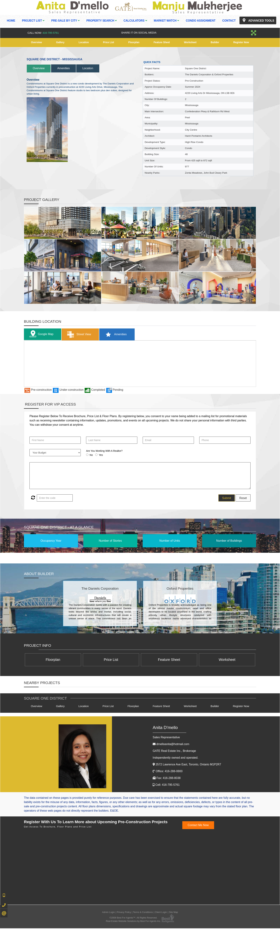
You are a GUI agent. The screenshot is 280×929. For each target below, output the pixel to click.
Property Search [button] (101, 20)
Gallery (60, 42)
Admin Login (108, 912)
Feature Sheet (161, 42)
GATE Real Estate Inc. (174, 751)
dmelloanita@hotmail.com (172, 744)
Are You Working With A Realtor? (104, 450)
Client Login (161, 912)
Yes (101, 455)
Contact (229, 20)
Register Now (241, 42)
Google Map (41, 334)
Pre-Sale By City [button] (65, 20)
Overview (36, 42)
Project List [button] (33, 20)
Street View (81, 334)
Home (11, 20)
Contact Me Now (198, 825)
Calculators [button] (135, 20)
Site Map (173, 912)
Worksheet (190, 42)
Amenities (67, 68)
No (91, 455)
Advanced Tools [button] (257, 20)
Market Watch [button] (166, 20)
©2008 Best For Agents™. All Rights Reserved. (133, 918)
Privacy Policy (124, 912)
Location (83, 42)
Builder (215, 42)
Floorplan (133, 42)
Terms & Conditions (143, 912)
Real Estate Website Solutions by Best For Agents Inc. (133, 921)
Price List (108, 42)
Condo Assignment (201, 20)
